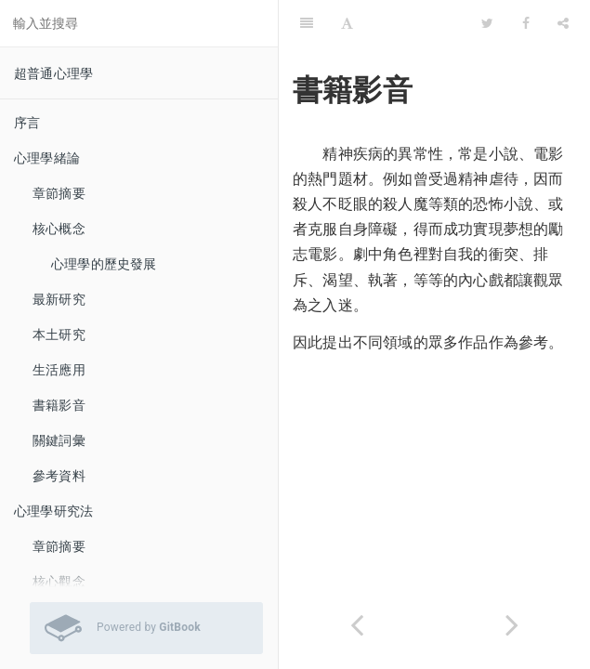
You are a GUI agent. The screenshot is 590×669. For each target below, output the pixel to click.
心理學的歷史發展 (104, 263)
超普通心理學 (53, 73)
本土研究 (59, 334)
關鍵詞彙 (59, 440)
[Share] (563, 23)
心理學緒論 (47, 158)
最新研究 (59, 299)
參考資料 (59, 475)
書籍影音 (59, 405)
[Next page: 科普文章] (513, 625)
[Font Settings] (347, 23)
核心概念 (59, 228)
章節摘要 (59, 193)
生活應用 (59, 369)
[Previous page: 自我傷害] (357, 625)
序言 (27, 122)
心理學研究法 (53, 511)
